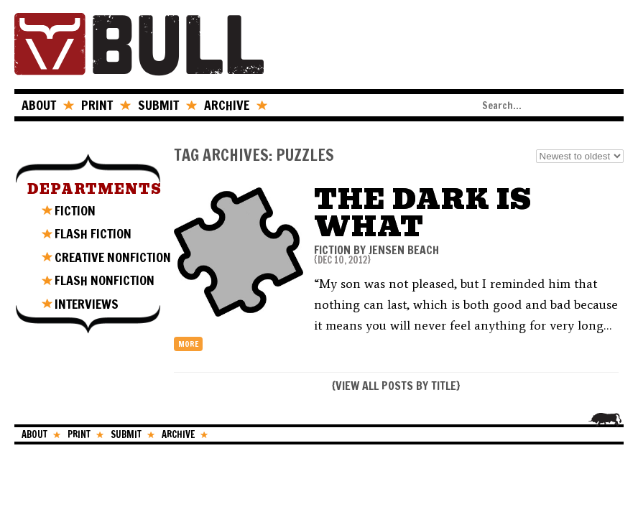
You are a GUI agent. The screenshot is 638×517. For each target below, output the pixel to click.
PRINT (97, 105)
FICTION (75, 210)
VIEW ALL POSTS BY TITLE (396, 385)
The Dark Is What (423, 212)
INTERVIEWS (87, 303)
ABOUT (39, 105)
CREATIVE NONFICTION (113, 257)
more (188, 344)
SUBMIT (158, 105)
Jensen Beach (404, 250)
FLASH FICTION (93, 233)
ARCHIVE (226, 105)
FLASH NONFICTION (104, 280)
